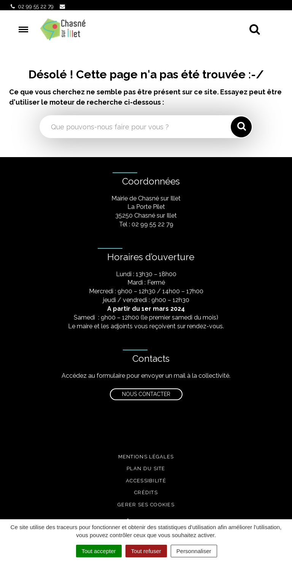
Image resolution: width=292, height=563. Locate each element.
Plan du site (146, 468)
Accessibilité (146, 480)
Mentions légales (146, 457)
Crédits (146, 492)
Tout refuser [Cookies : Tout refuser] (146, 551)
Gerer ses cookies (146, 504)
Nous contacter (146, 394)
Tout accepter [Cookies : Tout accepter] (99, 551)
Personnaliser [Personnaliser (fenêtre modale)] (193, 551)
